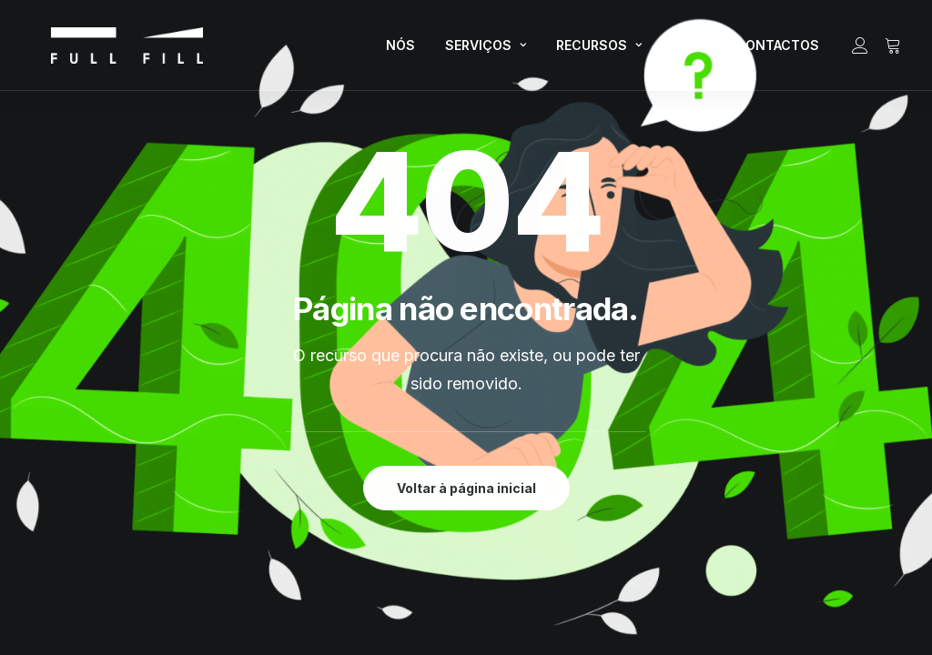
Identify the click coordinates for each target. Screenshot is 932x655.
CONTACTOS (777, 50)
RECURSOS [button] (599, 50)
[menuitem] (400, 51)
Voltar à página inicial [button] (466, 488)
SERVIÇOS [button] (485, 50)
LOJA (688, 50)
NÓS (400, 50)
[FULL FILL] (105, 51)
